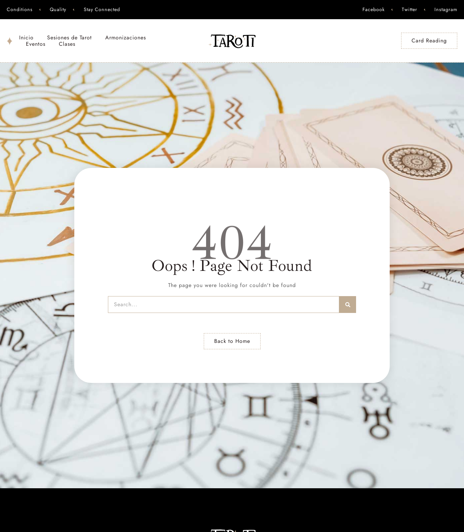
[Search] (347, 304)
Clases (67, 44)
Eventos (35, 44)
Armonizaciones (125, 37)
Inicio (26, 37)
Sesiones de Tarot (69, 37)
